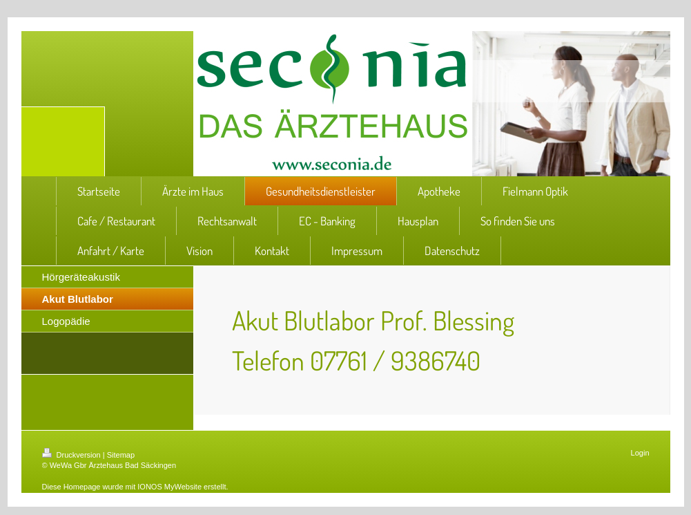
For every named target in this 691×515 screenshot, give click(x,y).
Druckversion (72, 455)
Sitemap (121, 455)
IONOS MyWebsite (169, 487)
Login (640, 453)
